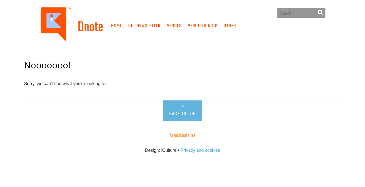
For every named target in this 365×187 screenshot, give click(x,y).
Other (230, 25)
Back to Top (182, 113)
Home (116, 25)
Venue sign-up (202, 25)
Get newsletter (144, 25)
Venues (174, 25)
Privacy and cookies (200, 150)
